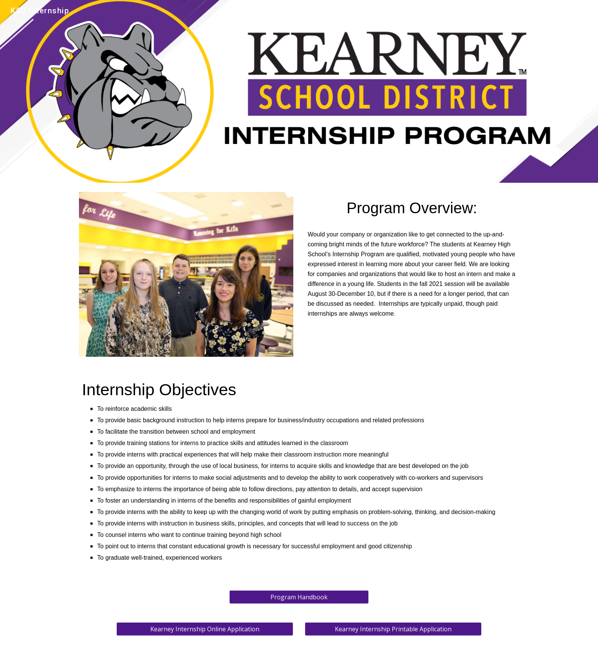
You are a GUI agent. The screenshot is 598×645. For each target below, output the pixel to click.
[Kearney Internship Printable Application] (393, 629)
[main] (412, 208)
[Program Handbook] (299, 597)
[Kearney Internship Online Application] (205, 629)
